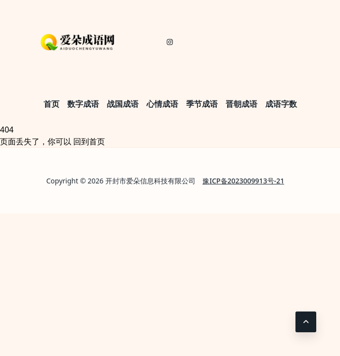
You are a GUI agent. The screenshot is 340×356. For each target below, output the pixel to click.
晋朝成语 (241, 103)
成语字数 (281, 103)
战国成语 (123, 103)
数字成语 (83, 103)
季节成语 (202, 103)
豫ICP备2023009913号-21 (243, 180)
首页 (51, 103)
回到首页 (89, 141)
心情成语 (162, 103)
